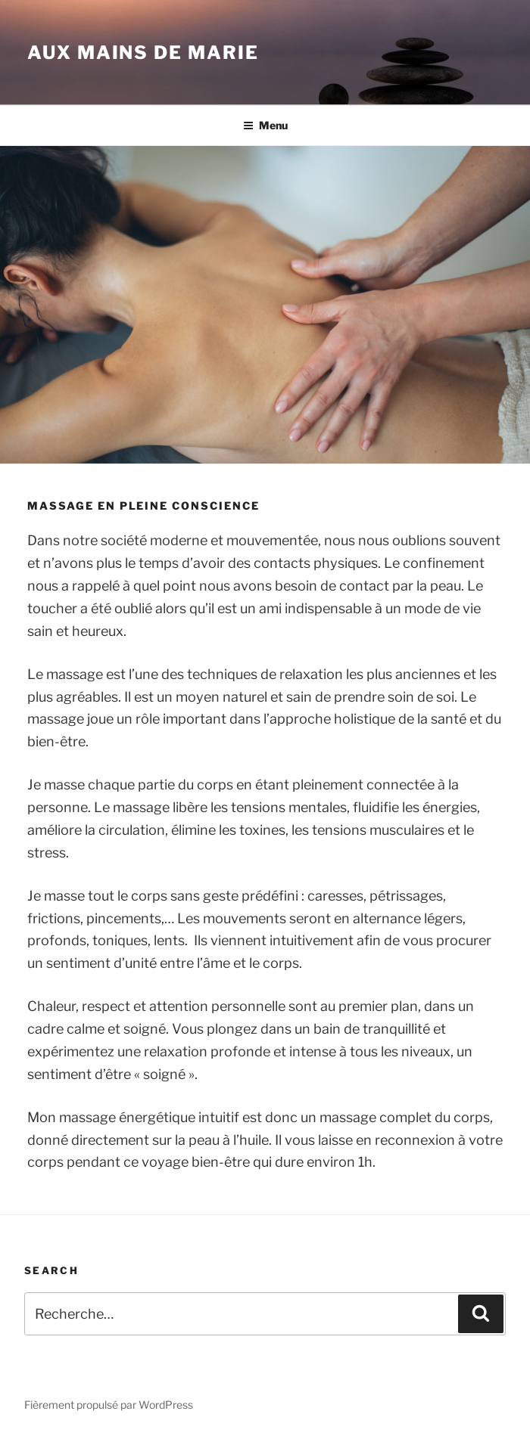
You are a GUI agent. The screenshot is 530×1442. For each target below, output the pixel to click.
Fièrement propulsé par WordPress (108, 1404)
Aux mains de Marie (143, 53)
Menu (265, 125)
